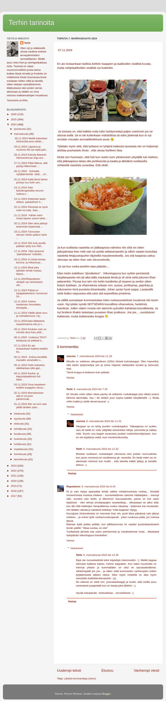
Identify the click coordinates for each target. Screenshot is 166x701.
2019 (14, 485)
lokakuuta (20, 413)
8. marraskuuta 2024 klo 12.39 (101, 555)
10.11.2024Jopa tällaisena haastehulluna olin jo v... (28, 322)
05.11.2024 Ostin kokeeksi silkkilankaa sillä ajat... (29, 367)
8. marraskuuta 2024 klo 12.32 (101, 448)
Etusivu (107, 670)
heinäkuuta (20, 428)
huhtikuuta (20, 444)
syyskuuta (20, 418)
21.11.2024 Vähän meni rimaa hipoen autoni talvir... (30, 217)
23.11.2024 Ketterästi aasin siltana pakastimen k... (29, 200)
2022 (14, 470)
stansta (70, 356)
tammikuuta (21, 459)
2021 (14, 475)
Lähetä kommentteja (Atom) (80, 678)
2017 (14, 496)
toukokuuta (20, 438)
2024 (14, 124)
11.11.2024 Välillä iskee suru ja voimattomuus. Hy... (30, 314)
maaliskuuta (21, 449)
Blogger (106, 693)
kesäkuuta (20, 433)
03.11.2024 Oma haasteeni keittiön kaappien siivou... (29, 386)
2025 (14, 119)
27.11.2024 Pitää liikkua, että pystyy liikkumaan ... (30, 165)
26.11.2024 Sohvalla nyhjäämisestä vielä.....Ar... (30, 173)
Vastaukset (76, 414)
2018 (14, 491)
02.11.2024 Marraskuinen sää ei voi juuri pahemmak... (28, 395)
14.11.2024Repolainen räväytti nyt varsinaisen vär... (28, 281)
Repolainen (73, 486)
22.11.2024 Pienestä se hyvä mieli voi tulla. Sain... (30, 208)
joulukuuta (20, 128)
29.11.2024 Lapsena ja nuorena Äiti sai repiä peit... (30, 148)
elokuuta (19, 423)
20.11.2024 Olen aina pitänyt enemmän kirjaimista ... (30, 225)
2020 (14, 480)
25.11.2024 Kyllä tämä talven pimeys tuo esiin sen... (30, 181)
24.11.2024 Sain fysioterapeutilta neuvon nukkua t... (28, 190)
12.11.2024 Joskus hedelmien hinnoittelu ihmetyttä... (27, 304)
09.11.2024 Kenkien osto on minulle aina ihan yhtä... (30, 331)
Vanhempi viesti (146, 670)
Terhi (27, 42)
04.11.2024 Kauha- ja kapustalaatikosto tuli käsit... (26, 376)
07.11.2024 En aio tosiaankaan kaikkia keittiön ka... (30, 348)
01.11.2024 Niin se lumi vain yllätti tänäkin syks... (30, 406)
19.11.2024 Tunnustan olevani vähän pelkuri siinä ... (30, 234)
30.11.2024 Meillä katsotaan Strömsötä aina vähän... (30, 140)
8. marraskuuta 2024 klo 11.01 (103, 421)
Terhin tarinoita (31, 23)
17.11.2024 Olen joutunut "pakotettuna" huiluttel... (28, 253)
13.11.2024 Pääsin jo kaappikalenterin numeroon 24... (30, 293)
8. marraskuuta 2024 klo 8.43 (98, 486)
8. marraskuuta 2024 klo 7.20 (91, 389)
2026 (14, 114)
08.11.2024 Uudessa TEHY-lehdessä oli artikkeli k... (30, 339)
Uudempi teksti (69, 670)
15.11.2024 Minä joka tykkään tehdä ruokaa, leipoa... (27, 270)
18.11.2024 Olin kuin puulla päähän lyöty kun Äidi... (29, 245)
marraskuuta (21, 133)
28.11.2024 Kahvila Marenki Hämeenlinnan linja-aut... (29, 156)
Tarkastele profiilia (17, 100)
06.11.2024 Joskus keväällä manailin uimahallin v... (30, 358)
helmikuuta (20, 454)
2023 (14, 465)
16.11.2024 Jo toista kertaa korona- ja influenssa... (29, 261)
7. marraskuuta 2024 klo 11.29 (94, 356)
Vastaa (70, 377)
